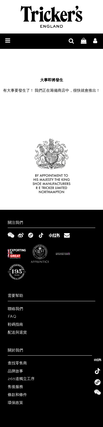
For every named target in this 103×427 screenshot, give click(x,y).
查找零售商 (17, 363)
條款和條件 (17, 395)
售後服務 (15, 387)
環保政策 (15, 403)
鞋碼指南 (15, 324)
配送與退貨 (17, 332)
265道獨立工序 (21, 379)
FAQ (12, 317)
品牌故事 (15, 371)
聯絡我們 (15, 309)
